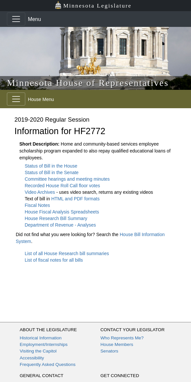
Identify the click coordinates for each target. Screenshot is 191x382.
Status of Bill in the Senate (51, 172)
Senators (109, 351)
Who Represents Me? (121, 337)
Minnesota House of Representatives (88, 83)
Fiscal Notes (37, 205)
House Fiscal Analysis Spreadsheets (62, 211)
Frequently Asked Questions (47, 364)
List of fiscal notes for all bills (54, 260)
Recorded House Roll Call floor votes (62, 185)
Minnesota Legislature (93, 5)
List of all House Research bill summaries (67, 253)
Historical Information (41, 337)
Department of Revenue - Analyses (60, 225)
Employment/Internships (44, 344)
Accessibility (32, 357)
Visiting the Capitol (38, 351)
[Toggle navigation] (16, 19)
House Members (116, 344)
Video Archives (40, 192)
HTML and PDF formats (75, 198)
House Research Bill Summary (56, 218)
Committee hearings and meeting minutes (67, 179)
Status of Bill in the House (51, 166)
